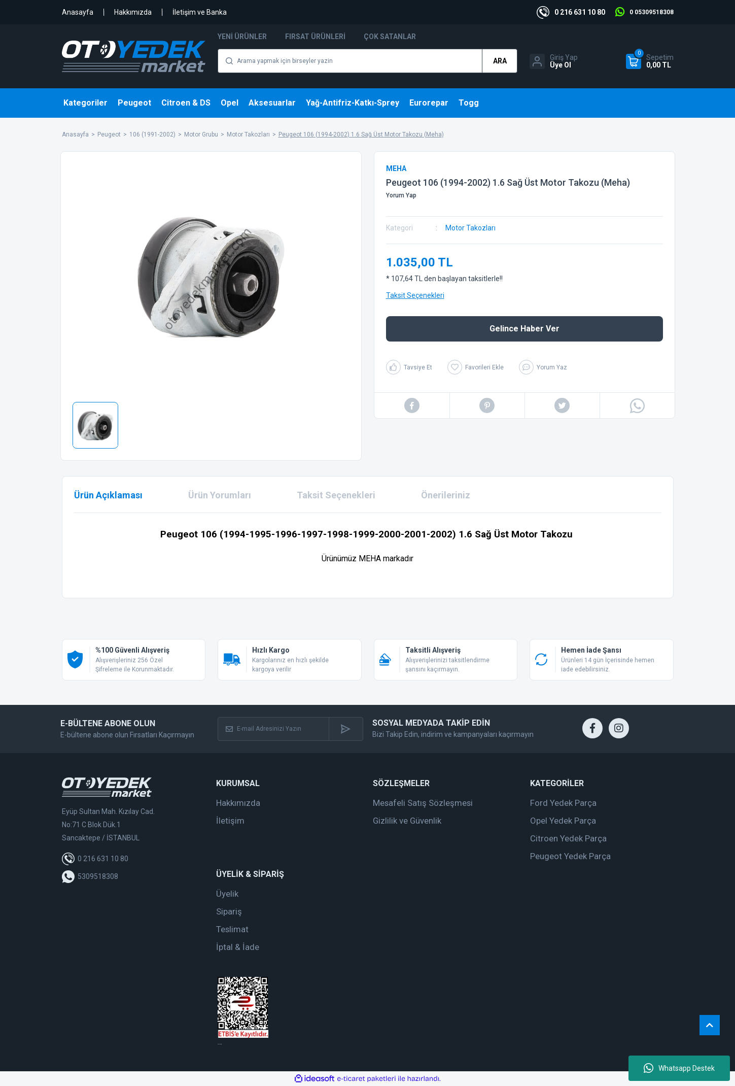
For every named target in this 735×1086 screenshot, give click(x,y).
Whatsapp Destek (679, 1068)
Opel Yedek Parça (563, 821)
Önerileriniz (445, 495)
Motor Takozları (470, 228)
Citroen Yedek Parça (568, 838)
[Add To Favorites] (475, 367)
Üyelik (227, 894)
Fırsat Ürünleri (315, 36)
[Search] (367, 61)
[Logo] (134, 56)
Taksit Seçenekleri (415, 295)
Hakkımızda (133, 12)
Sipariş (229, 911)
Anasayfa (77, 12)
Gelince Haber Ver (524, 328)
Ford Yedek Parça (563, 803)
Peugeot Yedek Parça (570, 856)
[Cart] (650, 61)
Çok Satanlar (390, 36)
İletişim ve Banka (199, 12)
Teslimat (232, 929)
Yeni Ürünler (242, 36)
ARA (500, 61)
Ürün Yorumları (219, 495)
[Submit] (346, 729)
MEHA (396, 168)
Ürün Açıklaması (108, 495)
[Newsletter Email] (273, 729)
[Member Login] (554, 61)
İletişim (230, 821)
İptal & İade (237, 947)
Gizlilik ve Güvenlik (407, 821)
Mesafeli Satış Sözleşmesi (423, 803)
